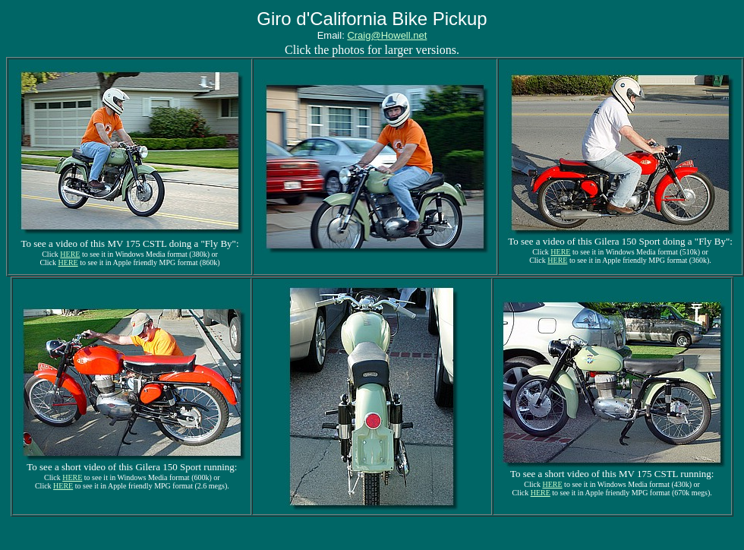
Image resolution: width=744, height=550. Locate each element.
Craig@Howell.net (387, 35)
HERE (70, 254)
